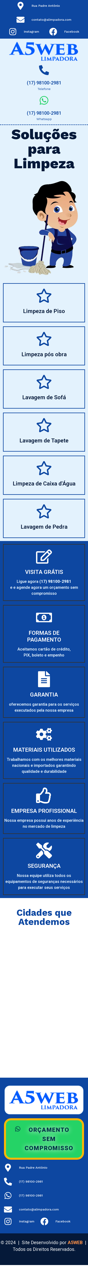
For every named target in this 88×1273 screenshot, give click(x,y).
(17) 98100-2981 (44, 83)
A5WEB (75, 1242)
